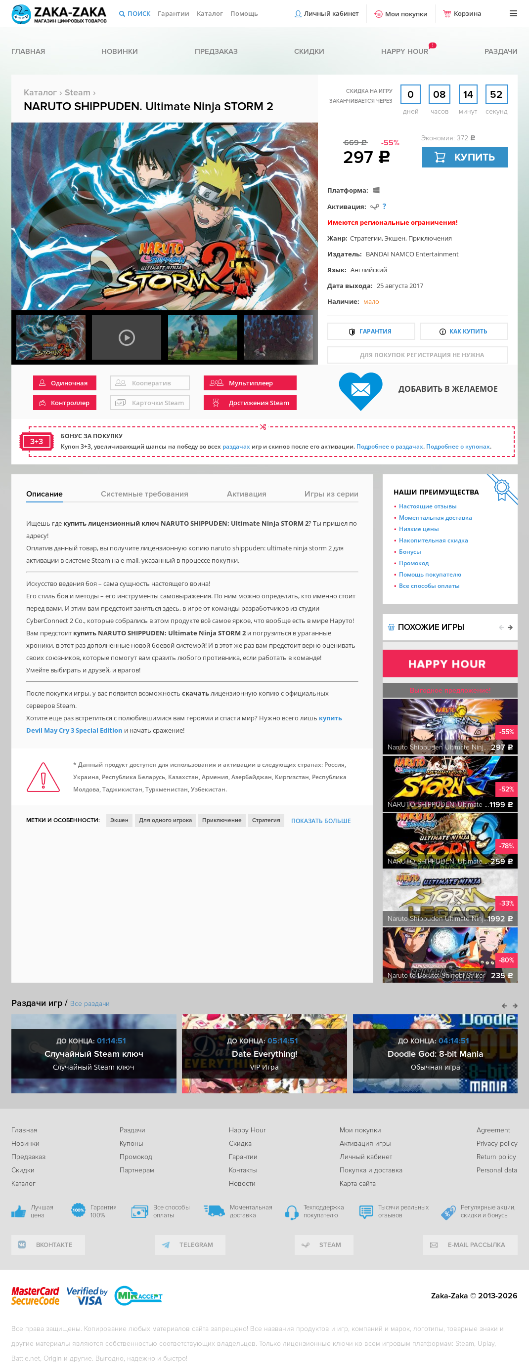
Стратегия (266, 820)
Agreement (493, 1130)
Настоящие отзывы (428, 506)
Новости (242, 1183)
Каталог (210, 13)
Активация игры (365, 1143)
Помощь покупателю (430, 574)
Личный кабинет (331, 13)
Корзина (468, 13)
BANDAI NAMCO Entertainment (412, 253)
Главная (28, 51)
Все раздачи (90, 1003)
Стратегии (366, 238)
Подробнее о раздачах (389, 446)
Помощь (244, 13)
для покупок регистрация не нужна (422, 355)
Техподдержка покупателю (324, 1211)
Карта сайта (358, 1183)
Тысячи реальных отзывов (403, 1211)
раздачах (236, 446)
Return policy (496, 1157)
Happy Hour (247, 1130)
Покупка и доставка (371, 1170)
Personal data (497, 1170)
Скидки (309, 51)
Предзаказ (216, 51)
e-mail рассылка (476, 1245)
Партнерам (137, 1170)
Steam (77, 92)
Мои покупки (406, 13)
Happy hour (404, 51)
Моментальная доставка (435, 517)
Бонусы (410, 551)
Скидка (240, 1143)
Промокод (414, 563)
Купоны (131, 1143)
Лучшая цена (42, 1211)
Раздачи (501, 51)
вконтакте (54, 1245)
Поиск (139, 13)
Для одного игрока (165, 820)
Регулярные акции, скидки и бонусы (488, 1211)
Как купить (468, 331)
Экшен (395, 238)
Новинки (119, 51)
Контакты (243, 1170)
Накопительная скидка (433, 540)
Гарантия (375, 331)
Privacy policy (497, 1143)
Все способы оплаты (429, 586)
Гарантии (173, 13)
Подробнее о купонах (458, 446)
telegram (196, 1245)
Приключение (222, 820)
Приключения (430, 238)
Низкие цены (419, 529)
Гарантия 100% (103, 1211)
